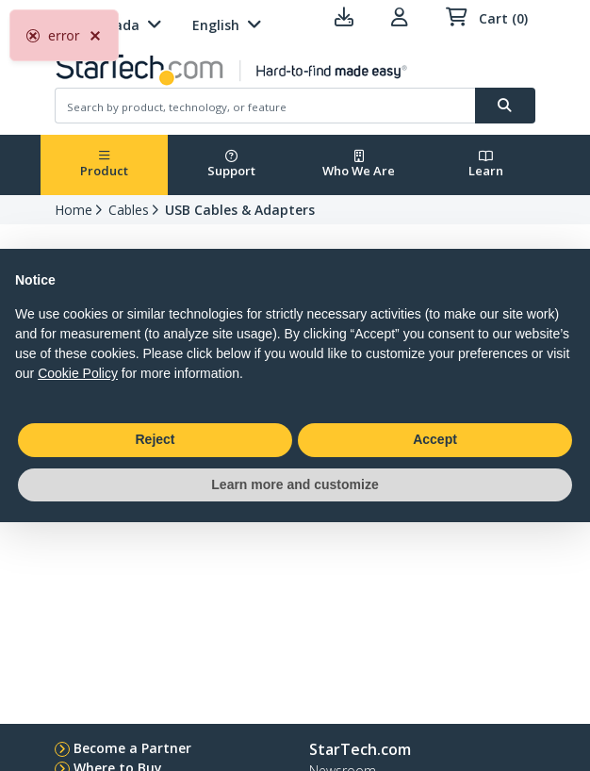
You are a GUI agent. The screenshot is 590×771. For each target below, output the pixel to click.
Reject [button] (154, 439)
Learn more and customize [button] (294, 484)
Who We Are (358, 164)
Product (104, 164)
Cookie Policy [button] (78, 373)
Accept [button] (435, 439)
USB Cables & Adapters (240, 210)
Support (231, 164)
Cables (128, 210)
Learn (485, 164)
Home (73, 210)
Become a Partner (132, 748)
